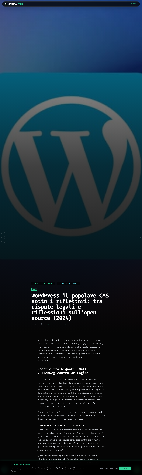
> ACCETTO (125, 468)
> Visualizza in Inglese (68, 283)
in (3, 237)
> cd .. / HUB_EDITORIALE (43, 283)
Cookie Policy (113, 468)
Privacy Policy (103, 468)
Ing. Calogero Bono (59, 324)
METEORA (14, 4)
